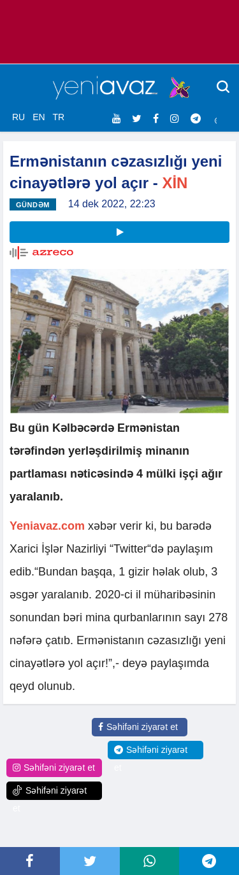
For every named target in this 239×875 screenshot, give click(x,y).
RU (18, 117)
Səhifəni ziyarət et (138, 727)
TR (58, 117)
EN (39, 117)
